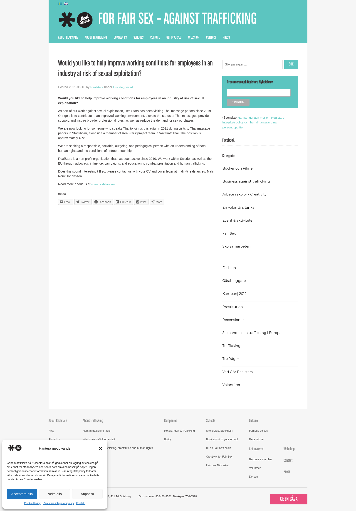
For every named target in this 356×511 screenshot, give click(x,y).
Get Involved (173, 37)
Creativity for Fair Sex (219, 456)
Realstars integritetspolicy (58, 503)
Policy (167, 439)
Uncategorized (124, 87)
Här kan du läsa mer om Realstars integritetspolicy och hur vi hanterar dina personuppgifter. (254, 122)
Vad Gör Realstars (238, 371)
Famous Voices (258, 430)
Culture (155, 37)
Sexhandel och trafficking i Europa (252, 332)
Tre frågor (231, 358)
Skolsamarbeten (237, 246)
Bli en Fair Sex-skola (218, 447)
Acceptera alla (22, 494)
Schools (138, 37)
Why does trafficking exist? (99, 439)
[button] (100, 448)
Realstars (97, 87)
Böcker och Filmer (238, 168)
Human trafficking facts (97, 430)
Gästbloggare (234, 280)
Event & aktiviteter (238, 220)
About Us (54, 439)
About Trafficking (96, 37)
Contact (211, 37)
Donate (253, 476)
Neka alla (55, 494)
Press (226, 37)
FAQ (51, 430)
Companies (120, 37)
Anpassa (87, 494)
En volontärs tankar (239, 207)
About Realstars (68, 37)
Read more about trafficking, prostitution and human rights (118, 447)
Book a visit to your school (222, 439)
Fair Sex (229, 233)
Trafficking (231, 345)
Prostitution (232, 306)
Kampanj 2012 (234, 293)
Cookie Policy (32, 503)
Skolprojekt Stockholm (219, 430)
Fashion (229, 267)
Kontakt (80, 503)
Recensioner (233, 319)
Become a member (260, 459)
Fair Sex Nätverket (217, 465)
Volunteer (255, 467)
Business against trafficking (247, 181)
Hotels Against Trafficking (179, 430)
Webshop (193, 37)
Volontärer (231, 384)
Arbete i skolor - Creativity (245, 194)
